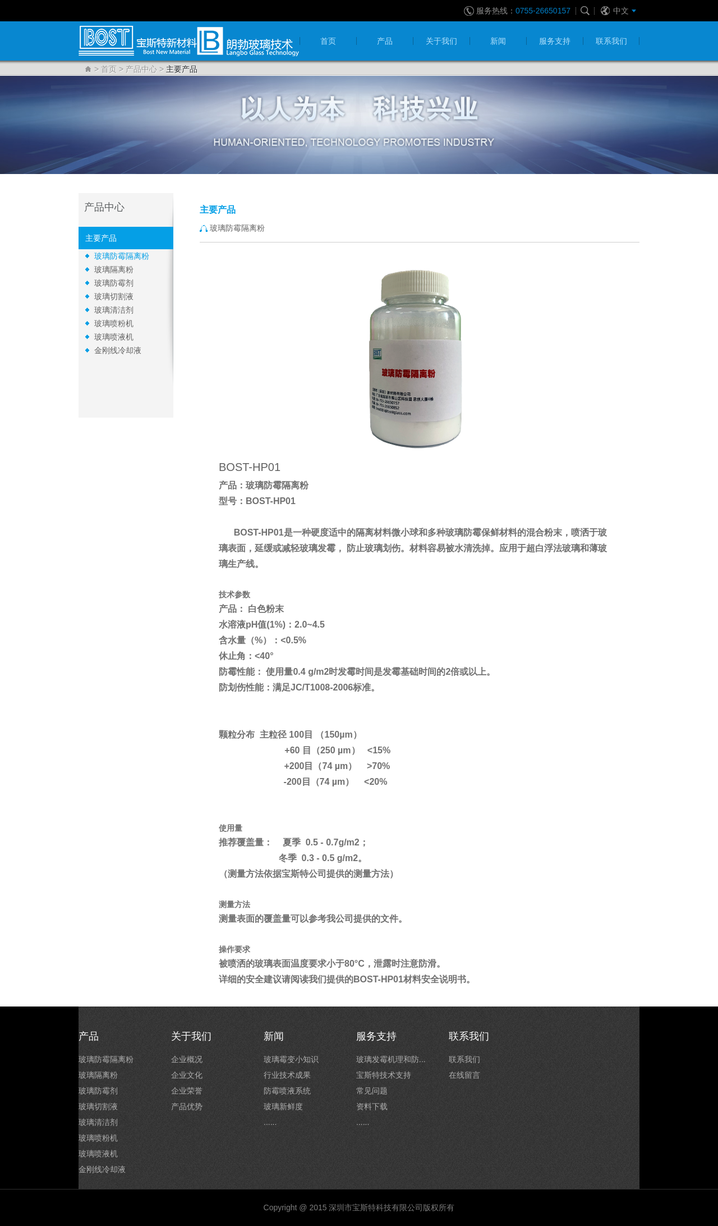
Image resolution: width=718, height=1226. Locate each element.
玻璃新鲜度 (283, 1106)
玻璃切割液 (114, 296)
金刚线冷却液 (117, 350)
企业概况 (186, 1059)
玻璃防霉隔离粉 (121, 255)
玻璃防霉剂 (114, 282)
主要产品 (101, 238)
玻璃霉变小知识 (291, 1059)
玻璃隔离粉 (114, 269)
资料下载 (372, 1106)
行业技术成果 (287, 1075)
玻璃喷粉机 (114, 323)
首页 (109, 69)
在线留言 (464, 1075)
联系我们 (464, 1059)
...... (270, 1122)
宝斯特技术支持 (383, 1075)
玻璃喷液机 (114, 336)
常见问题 (372, 1090)
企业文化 (186, 1075)
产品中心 (141, 69)
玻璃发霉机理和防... (391, 1059)
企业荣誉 (186, 1090)
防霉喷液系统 (287, 1090)
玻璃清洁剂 (114, 309)
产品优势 (186, 1106)
